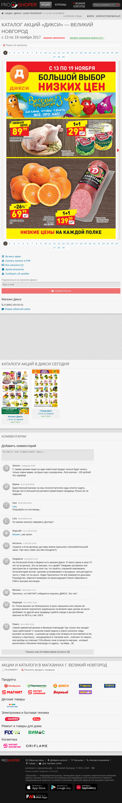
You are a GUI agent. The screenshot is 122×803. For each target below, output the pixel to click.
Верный (61, 692)
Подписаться (61, 291)
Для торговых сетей (50, 763)
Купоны (60, 4)
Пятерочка (12, 686)
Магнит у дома (12, 692)
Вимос (36, 732)
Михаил (16, 534)
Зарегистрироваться (108, 16)
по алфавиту (9, 670)
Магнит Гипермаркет (36, 692)
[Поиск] (106, 5)
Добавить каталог (57, 760)
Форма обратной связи (16, 309)
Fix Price (12, 732)
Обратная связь (34, 760)
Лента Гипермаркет (85, 686)
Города (30, 763)
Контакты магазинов (97, 760)
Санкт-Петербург (32, 13)
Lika (14, 506)
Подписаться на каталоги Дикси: (19, 279)
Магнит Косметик (12, 746)
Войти (90, 16)
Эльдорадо (12, 719)
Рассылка (77, 760)
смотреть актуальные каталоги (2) (87, 38)
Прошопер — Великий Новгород (19, 5)
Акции (45, 4)
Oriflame (36, 746)
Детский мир (12, 705)
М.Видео (36, 719)
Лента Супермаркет (110, 686)
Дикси (17, 13)
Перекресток (36, 686)
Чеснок (85, 692)
